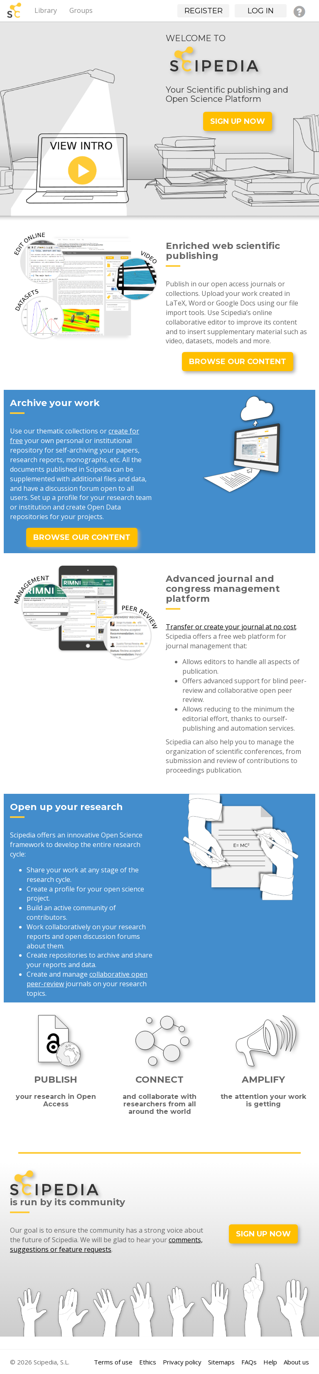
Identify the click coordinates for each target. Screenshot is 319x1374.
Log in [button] (261, 10)
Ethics (147, 1362)
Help (270, 1362)
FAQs (249, 1362)
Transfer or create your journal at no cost (231, 626)
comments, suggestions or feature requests (106, 1244)
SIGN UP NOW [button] (237, 121)
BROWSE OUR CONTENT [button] (237, 361)
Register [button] (203, 10)
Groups (81, 10)
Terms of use (113, 1362)
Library (45, 10)
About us (296, 1362)
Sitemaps (221, 1362)
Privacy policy (182, 1362)
